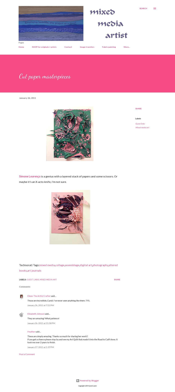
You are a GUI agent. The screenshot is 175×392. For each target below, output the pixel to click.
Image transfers (87, 47)
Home (21, 47)
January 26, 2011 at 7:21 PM (40, 305)
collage (59, 265)
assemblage (72, 265)
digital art (86, 265)
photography (100, 265)
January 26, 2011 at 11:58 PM (41, 323)
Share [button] (138, 108)
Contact (68, 47)
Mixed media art (142, 127)
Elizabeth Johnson (35, 313)
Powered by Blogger (87, 380)
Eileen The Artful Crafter (38, 296)
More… (127, 47)
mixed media (47, 265)
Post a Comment (27, 354)
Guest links (140, 123)
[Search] (143, 8)
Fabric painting (109, 47)
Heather (31, 331)
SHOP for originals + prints (44, 47)
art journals (34, 270)
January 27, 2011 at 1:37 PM (40, 347)
